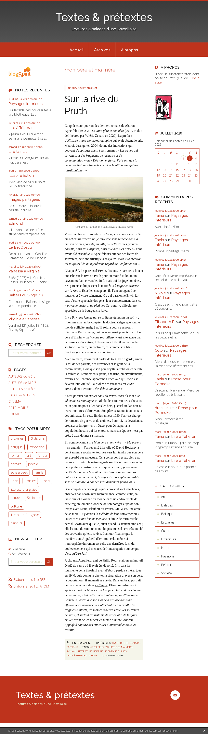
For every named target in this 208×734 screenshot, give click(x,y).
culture (16, 506)
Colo (159, 350)
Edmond (16, 223)
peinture (17, 523)
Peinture (167, 565)
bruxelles (17, 438)
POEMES (15, 414)
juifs (123, 651)
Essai (46, 481)
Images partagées (24, 199)
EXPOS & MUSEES (22, 395)
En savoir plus (170, 730)
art (29, 455)
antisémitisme (76, 655)
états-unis (37, 438)
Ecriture (30, 481)
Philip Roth (110, 560)
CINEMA (15, 401)
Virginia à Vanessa (24, 319)
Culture (117, 643)
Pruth (97, 276)
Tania (159, 215)
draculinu (163, 408)
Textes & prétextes (104, 17)
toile (108, 447)
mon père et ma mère (118, 647)
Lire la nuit (18, 151)
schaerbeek (19, 472)
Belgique (167, 514)
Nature (166, 547)
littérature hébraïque (92, 651)
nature (15, 497)
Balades (167, 505)
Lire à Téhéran (21, 128)
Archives (102, 50)
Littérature (132, 643)
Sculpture (34, 497)
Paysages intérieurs (26, 104)
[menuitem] (76, 49)
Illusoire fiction (21, 175)
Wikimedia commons (121, 227)
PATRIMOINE (18, 408)
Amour (43, 455)
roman (15, 455)
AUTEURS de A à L (22, 376)
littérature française (25, 515)
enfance (113, 651)
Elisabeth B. (165, 322)
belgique (17, 447)
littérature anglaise (24, 489)
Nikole (160, 293)
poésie (33, 464)
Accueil (76, 50)
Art (163, 496)
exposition (36, 447)
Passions (72, 647)
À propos (129, 50)
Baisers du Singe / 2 (26, 295)
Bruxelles (167, 522)
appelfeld (97, 647)
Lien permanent (79, 643)
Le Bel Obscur (21, 247)
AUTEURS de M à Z (22, 383)
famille (38, 472)
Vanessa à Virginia (24, 271)
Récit (14, 481)
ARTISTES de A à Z (22, 389)
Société (166, 573)
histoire (16, 464)
